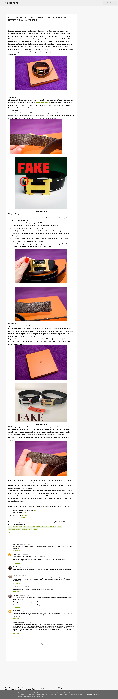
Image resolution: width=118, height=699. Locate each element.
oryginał (24, 529)
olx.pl (59, 526)
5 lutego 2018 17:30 (25, 611)
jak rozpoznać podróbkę (49, 526)
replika (35, 529)
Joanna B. (16, 544)
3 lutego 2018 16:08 (24, 595)
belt (10, 526)
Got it (98, 694)
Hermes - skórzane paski (42, 102)
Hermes (38, 526)
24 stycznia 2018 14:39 (25, 544)
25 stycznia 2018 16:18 (26, 567)
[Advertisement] (41, 674)
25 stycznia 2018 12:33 (26, 554)
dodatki (15, 526)
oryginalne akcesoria (14, 529)
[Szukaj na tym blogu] (108, 3)
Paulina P (16, 595)
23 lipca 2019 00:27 (29, 622)
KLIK (35, 510)
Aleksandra (11, 2)
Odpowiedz (16, 550)
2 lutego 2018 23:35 (25, 586)
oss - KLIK (24, 515)
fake (20, 526)
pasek (30, 529)
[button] (9, 25)
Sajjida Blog (17, 567)
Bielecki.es (16, 586)
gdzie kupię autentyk (29, 526)
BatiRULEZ (16, 611)
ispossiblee (16, 554)
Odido (15, 575)
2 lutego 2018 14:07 (22, 575)
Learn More (91, 694)
